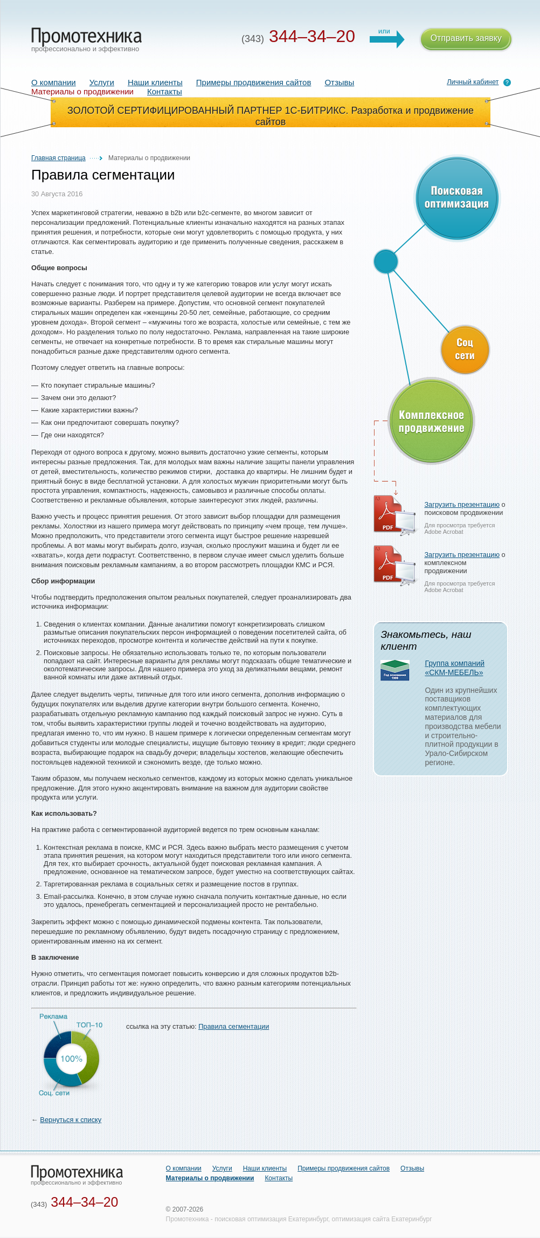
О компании (53, 82)
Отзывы (339, 82)
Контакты (164, 91)
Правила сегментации (233, 1026)
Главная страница (58, 158)
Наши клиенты (155, 82)
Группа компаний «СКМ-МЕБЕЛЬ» (454, 668)
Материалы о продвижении (210, 1178)
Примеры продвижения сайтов (253, 82)
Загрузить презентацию (462, 504)
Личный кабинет (473, 82)
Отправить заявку (466, 39)
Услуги (101, 82)
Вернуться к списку (70, 1120)
